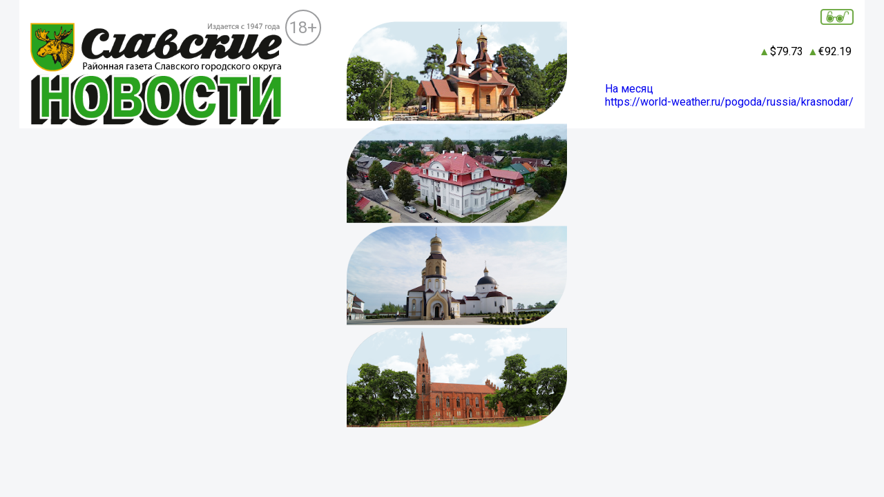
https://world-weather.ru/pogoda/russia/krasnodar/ (729, 101)
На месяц (629, 88)
